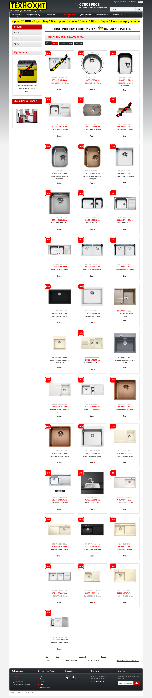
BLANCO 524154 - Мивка (125, 549)
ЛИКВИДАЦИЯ (117, 15)
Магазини (126, 2)
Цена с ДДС (82, 657)
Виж (59, 89)
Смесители (78, 43)
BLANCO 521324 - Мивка (92, 363)
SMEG (16, 38)
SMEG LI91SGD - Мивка (60, 503)
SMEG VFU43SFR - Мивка (92, 83)
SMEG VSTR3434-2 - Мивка (59, 83)
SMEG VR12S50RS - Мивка (92, 456)
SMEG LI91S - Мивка (92, 503)
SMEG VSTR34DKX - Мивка (59, 223)
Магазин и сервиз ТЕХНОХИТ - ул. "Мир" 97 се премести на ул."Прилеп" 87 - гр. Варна (59, 21)
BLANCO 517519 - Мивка (92, 129)
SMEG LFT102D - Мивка (92, 409)
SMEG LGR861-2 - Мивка (125, 223)
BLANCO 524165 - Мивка (125, 503)
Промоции (118, 2)
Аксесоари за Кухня (66, 43)
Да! (136, 683)
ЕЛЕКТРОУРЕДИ (17, 15)
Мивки (55, 43)
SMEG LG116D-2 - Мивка (59, 269)
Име (57, 657)
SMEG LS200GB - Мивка (125, 129)
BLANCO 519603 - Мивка (92, 596)
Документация (18, 682)
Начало (15, 676)
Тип (47, 657)
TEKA (16, 44)
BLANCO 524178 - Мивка (92, 549)
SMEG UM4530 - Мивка (92, 223)
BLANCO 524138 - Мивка (59, 642)
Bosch (42, 682)
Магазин (103, 657)
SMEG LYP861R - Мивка (60, 129)
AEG (41, 684)
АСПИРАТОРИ (51, 15)
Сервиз (133, 2)
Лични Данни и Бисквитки (21, 684)
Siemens (42, 679)
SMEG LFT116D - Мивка (60, 596)
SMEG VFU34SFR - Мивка (125, 176)
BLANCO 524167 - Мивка (59, 549)
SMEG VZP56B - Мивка (92, 316)
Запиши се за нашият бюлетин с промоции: (128, 677)
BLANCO (17, 32)
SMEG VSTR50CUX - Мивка (125, 409)
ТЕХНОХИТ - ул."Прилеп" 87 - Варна (128, 661)
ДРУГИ (48, 43)
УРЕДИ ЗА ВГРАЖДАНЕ (34, 15)
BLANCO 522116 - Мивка (125, 456)
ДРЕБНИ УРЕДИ (85, 15)
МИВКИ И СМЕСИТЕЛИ (68, 15)
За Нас (15, 679)
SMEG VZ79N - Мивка (59, 316)
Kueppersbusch (45, 687)
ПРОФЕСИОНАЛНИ (101, 15)
